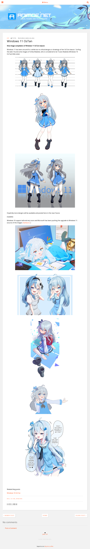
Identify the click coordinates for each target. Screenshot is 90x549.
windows (19, 498)
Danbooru (26, 223)
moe (8, 498)
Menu (45, 2)
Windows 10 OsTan (13, 493)
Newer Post (9, 515)
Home (45, 515)
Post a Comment (11, 528)
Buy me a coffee (49, 546)
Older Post (81, 515)
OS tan (13, 498)
